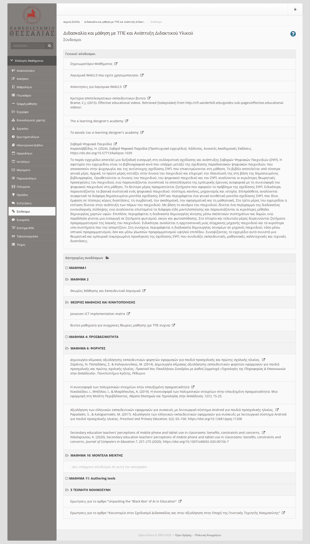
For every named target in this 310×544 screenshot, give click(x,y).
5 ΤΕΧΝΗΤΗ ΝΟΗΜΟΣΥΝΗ (91, 490)
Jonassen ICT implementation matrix (100, 314)
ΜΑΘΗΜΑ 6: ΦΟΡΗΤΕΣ (88, 348)
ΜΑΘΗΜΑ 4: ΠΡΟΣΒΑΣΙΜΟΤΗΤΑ (94, 337)
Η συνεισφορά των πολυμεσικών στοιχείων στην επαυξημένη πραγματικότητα (132, 387)
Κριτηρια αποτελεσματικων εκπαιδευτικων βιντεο (110, 98)
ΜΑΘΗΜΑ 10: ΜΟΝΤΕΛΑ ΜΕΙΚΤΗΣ (97, 455)
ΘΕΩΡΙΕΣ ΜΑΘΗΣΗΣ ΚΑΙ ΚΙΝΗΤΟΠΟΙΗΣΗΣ (103, 302)
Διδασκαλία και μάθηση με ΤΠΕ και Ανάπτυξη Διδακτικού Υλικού (128, 33)
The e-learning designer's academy (99, 121)
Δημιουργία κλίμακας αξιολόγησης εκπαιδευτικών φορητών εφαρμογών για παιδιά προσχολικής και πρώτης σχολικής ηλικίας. (167, 360)
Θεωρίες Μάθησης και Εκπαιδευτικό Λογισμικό (108, 291)
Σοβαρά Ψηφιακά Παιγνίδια (93, 144)
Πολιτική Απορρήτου (208, 535)
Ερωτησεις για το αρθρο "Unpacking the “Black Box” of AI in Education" (126, 501)
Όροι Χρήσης (183, 535)
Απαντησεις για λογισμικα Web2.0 (98, 87)
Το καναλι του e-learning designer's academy (107, 132)
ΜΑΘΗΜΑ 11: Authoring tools (92, 478)
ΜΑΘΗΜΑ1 (77, 268)
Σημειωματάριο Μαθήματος (93, 64)
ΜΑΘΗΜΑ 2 (80, 279)
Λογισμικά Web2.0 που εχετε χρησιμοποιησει (107, 75)
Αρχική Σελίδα (71, 22)
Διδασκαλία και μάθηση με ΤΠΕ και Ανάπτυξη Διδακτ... (115, 22)
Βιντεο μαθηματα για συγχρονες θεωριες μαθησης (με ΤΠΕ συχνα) (122, 325)
